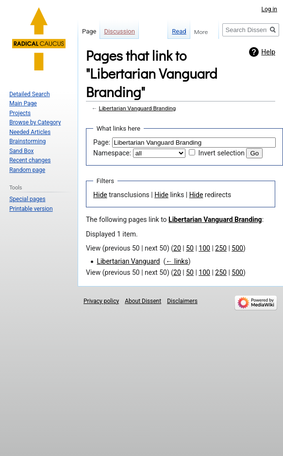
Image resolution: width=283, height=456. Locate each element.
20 (177, 248)
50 (190, 248)
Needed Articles (29, 132)
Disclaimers (182, 301)
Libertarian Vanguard (128, 261)
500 (237, 248)
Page (89, 31)
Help (268, 52)
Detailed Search (29, 94)
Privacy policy (101, 301)
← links (177, 261)
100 (204, 248)
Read (168, 31)
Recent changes (29, 160)
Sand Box (21, 151)
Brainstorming (27, 141)
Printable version (30, 208)
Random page (27, 170)
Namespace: (112, 153)
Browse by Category (35, 122)
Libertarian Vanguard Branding (137, 108)
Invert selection (222, 153)
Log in (269, 9)
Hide (100, 195)
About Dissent (143, 301)
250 (221, 248)
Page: (101, 142)
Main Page (23, 103)
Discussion (119, 31)
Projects (20, 113)
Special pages (27, 199)
